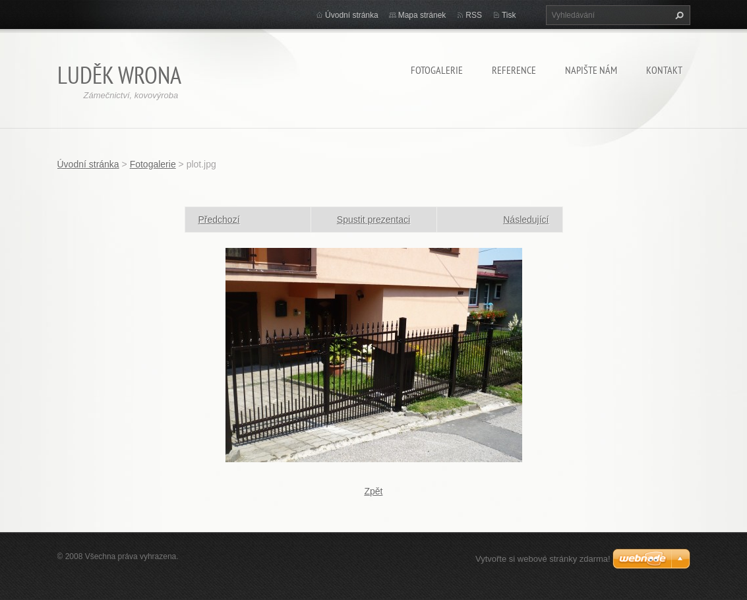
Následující (526, 219)
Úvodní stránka (351, 15)
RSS (473, 15)
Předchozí (219, 219)
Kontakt (664, 69)
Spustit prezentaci (373, 219)
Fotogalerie (437, 69)
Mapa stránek (422, 15)
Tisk (509, 15)
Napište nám (591, 69)
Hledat (678, 15)
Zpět (373, 491)
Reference (514, 69)
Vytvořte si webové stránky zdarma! (543, 559)
